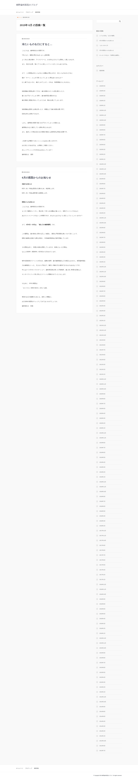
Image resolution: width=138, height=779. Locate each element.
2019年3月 (102, 467)
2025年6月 (102, 139)
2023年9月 (102, 227)
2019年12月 (102, 433)
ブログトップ (29, 12)
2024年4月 (102, 203)
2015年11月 (102, 643)
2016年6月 (102, 609)
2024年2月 (102, 213)
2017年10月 (102, 540)
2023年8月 (102, 232)
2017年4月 (102, 570)
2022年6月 (102, 296)
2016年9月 (102, 599)
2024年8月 (102, 183)
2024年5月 (102, 198)
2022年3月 (102, 310)
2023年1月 (102, 262)
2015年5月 (102, 672)
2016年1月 (102, 633)
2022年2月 (102, 315)
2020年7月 (102, 403)
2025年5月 (102, 144)
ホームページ (20, 12)
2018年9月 (102, 496)
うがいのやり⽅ (103, 45)
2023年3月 (102, 257)
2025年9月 (102, 125)
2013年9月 (102, 745)
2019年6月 (102, 452)
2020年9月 (102, 394)
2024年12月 (102, 164)
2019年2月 (102, 472)
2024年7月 (102, 188)
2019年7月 (102, 447)
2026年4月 (102, 90)
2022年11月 (102, 271)
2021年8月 (102, 345)
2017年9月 (102, 545)
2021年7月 (102, 350)
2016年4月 (102, 618)
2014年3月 (102, 726)
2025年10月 (102, 120)
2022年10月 (102, 276)
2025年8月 (102, 130)
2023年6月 (102, 242)
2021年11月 (102, 330)
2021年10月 (102, 335)
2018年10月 (102, 491)
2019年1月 (102, 477)
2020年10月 (102, 389)
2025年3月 (102, 149)
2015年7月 (102, 662)
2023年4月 (102, 252)
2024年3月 (102, 208)
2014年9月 (102, 706)
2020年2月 (102, 423)
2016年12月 (102, 584)
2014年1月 (102, 736)
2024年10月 (102, 174)
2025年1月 (102, 159)
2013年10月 (102, 741)
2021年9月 (102, 340)
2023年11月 (102, 218)
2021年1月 (102, 374)
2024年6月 (102, 193)
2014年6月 (102, 716)
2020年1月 (102, 428)
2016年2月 (102, 628)
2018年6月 (102, 506)
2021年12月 (102, 325)
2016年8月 (102, 604)
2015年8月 (102, 657)
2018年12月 (102, 482)
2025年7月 (102, 135)
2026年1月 (102, 105)
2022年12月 (102, 266)
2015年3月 (102, 682)
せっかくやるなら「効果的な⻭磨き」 (109, 55)
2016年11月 (102, 589)
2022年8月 (102, 286)
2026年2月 (102, 100)
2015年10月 (102, 648)
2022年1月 (102, 320)
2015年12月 (102, 638)
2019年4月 (102, 462)
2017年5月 (102, 565)
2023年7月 (102, 237)
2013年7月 (102, 750)
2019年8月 (102, 442)
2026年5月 (102, 86)
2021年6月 (102, 354)
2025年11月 (102, 115)
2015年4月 (102, 677)
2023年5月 (102, 247)
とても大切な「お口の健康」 (107, 35)
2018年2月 (102, 525)
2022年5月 (102, 301)
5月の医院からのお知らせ (106, 50)
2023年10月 (102, 222)
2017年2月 (102, 574)
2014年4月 (102, 721)
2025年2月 (102, 154)
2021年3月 (102, 364)
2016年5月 (102, 613)
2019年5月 (102, 457)
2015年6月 (102, 667)
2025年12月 (102, 110)
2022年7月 (102, 291)
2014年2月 (102, 731)
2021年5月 (102, 359)
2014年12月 (102, 697)
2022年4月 (102, 306)
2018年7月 (102, 501)
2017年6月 (102, 560)
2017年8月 (102, 550)
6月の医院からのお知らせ (36, 177)
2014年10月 (102, 701)
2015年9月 (102, 653)
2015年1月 (102, 692)
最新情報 (37, 12)
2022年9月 (102, 281)
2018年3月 (102, 521)
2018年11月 (102, 486)
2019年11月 (102, 438)
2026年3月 (102, 95)
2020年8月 (102, 398)
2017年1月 (102, 579)
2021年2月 (102, 369)
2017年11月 (102, 535)
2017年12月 (102, 530)
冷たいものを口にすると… (37, 44)
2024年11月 (102, 169)
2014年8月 (102, 711)
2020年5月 (102, 408)
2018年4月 (102, 516)
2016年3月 (102, 623)
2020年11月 (102, 384)
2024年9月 (102, 178)
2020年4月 (102, 413)
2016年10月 (102, 594)
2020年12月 (102, 379)
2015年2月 (102, 687)
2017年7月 (102, 555)
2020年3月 (102, 418)
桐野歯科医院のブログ (27, 5)
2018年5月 (102, 511)
